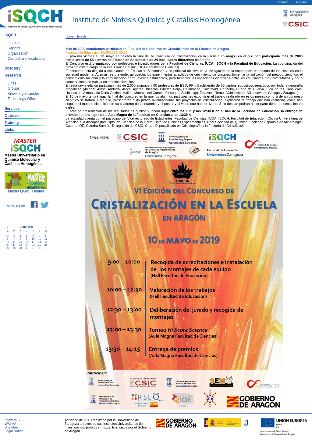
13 (7, 241)
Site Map (11, 427)
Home (70, 36)
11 (39, 238)
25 (39, 244)
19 (45, 241)
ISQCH (10, 35)
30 (26, 247)
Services (12, 108)
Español (301, 2)
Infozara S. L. (14, 420)
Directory (13, 68)
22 (20, 244)
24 (33, 244)
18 (39, 241)
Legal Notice (14, 431)
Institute (14, 43)
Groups (14, 88)
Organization (18, 53)
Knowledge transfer (23, 93)
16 (26, 241)
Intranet (283, 2)
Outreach (13, 115)
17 (33, 241)
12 (45, 238)
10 (33, 238)
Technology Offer (21, 99)
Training (12, 122)
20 (7, 244)
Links (9, 129)
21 (14, 244)
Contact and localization (27, 58)
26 (45, 244)
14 (14, 241)
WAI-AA (10, 423)
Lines (12, 83)
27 (7, 247)
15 (20, 241)
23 (26, 244)
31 (33, 247)
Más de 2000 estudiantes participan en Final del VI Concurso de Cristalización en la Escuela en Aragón (147, 49)
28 (14, 247)
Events (82, 36)
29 (20, 247)
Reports (14, 48)
